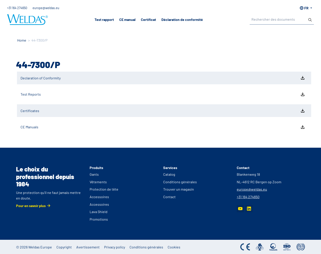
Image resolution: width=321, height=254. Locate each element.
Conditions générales (180, 182)
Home (21, 40)
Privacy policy (114, 247)
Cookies (174, 247)
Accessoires (99, 197)
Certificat (148, 19)
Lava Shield (98, 212)
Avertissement (88, 247)
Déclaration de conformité (182, 19)
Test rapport (104, 19)
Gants (94, 174)
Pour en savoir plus (31, 206)
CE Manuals (163, 127)
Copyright (64, 247)
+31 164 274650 (17, 8)
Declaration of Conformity (163, 78)
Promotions (99, 219)
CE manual (127, 19)
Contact (169, 197)
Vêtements (98, 182)
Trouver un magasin (178, 189)
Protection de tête (104, 189)
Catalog (169, 174)
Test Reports (163, 94)
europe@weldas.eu (46, 8)
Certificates (163, 110)
